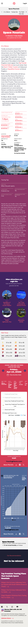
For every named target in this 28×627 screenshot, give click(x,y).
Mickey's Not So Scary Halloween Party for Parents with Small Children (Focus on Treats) (14, 584)
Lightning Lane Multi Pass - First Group (7, 147)
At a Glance (7, 12)
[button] (26, 12)
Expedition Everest (14, 69)
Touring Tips (14, 12)
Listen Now (7, 618)
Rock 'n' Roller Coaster (11, 67)
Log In (25, 3)
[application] (14, 433)
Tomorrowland (5, 135)
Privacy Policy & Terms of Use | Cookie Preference (12, 622)
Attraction (10, 35)
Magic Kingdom (18, 35)
